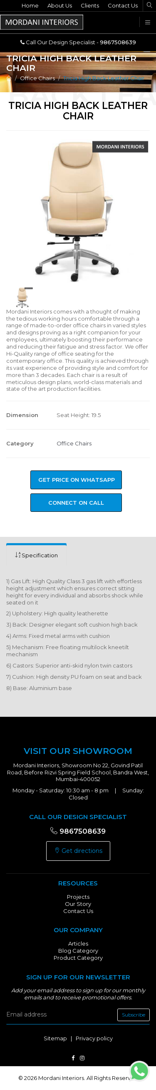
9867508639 (78, 831)
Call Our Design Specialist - (78, 42)
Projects (78, 896)
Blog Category (78, 950)
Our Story (78, 903)
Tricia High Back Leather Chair (103, 78)
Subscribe (133, 1015)
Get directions (78, 851)
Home (30, 5)
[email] (78, 1014)
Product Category (78, 957)
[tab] (36, 555)
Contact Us (123, 5)
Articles (78, 943)
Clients (90, 5)
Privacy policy (94, 1038)
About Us (59, 5)
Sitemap (55, 1038)
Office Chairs (37, 78)
